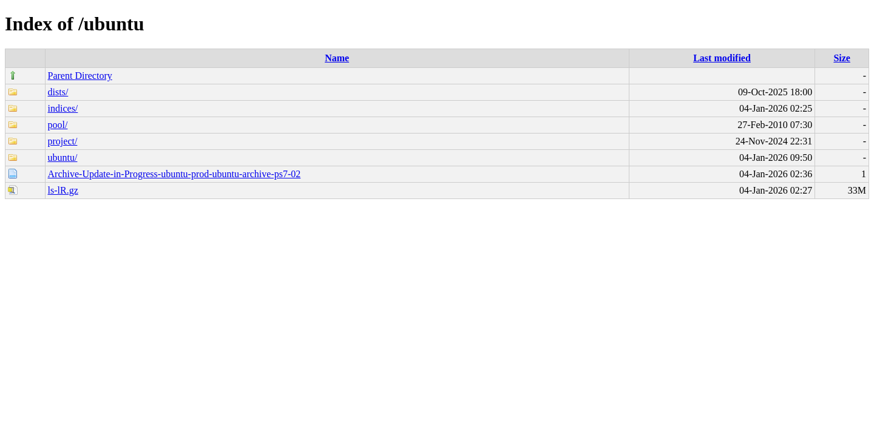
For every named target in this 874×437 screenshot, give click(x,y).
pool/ (58, 125)
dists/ (58, 92)
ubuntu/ (63, 157)
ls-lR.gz (63, 190)
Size (841, 58)
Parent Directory (80, 75)
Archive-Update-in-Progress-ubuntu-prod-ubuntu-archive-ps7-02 (174, 174)
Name (337, 58)
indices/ (63, 108)
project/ (63, 141)
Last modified (722, 58)
